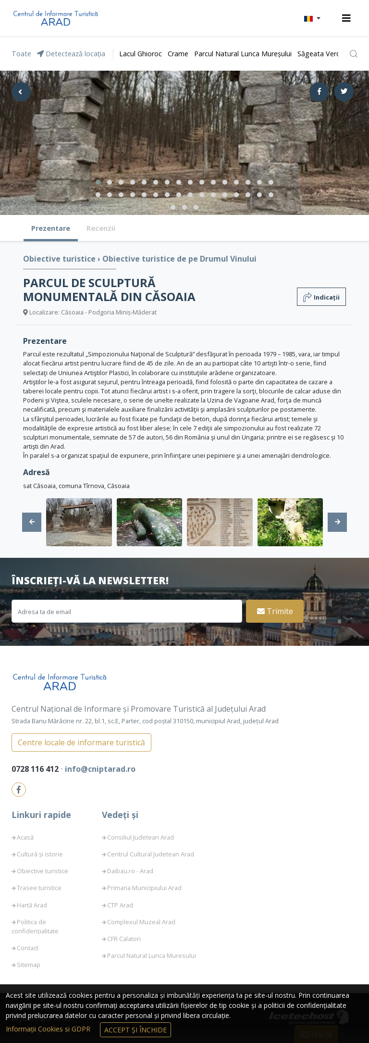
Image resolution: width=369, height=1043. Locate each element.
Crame (178, 53)
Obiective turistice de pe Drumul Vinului (179, 258)
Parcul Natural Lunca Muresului (151, 955)
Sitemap (28, 964)
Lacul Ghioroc (140, 53)
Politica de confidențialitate (35, 926)
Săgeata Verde (320, 53)
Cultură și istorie (40, 854)
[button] (312, 18)
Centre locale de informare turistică (81, 742)
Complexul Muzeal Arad (141, 921)
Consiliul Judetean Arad (140, 837)
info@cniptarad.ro (100, 769)
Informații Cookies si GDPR (49, 1028)
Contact (27, 947)
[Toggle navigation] (346, 18)
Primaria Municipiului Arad (144, 887)
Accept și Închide (135, 1029)
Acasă (25, 837)
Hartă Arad (32, 905)
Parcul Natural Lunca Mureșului (243, 53)
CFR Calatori (124, 938)
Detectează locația (71, 53)
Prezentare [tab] (50, 228)
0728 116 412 (36, 769)
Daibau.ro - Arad (130, 871)
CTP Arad (120, 905)
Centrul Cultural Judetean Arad (150, 854)
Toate (21, 53)
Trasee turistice (39, 887)
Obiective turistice (60, 258)
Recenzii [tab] (100, 228)
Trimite (275, 611)
